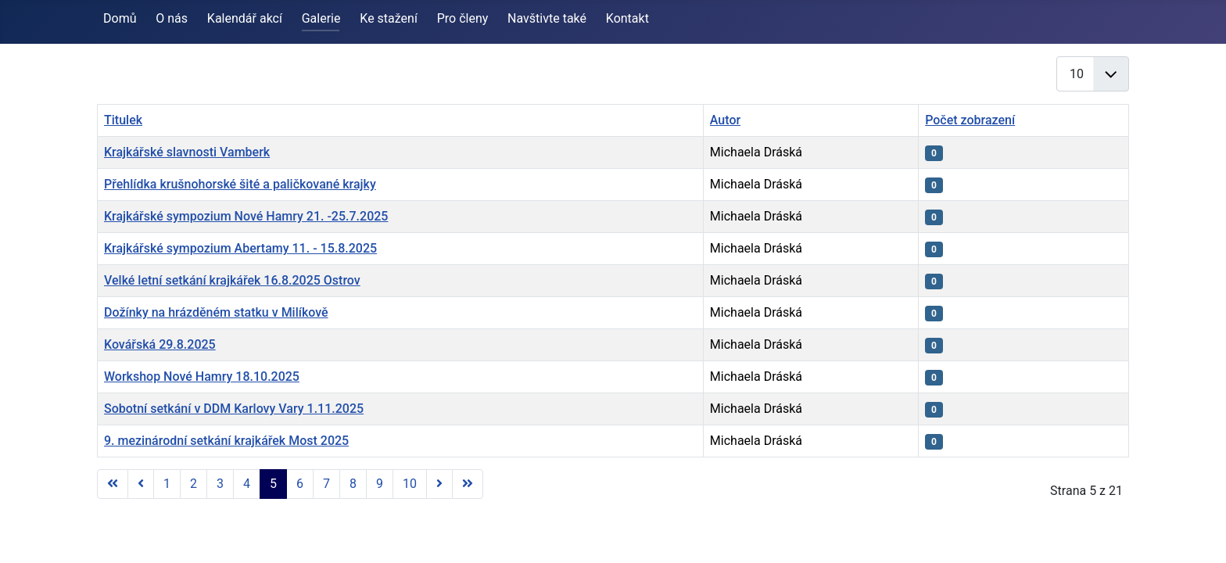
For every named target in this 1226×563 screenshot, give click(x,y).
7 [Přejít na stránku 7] (326, 483)
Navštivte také (546, 18)
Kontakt (627, 18)
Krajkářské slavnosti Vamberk (187, 152)
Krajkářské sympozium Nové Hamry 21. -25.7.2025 (246, 216)
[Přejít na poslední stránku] (467, 484)
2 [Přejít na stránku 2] (193, 483)
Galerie (321, 18)
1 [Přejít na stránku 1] (166, 483)
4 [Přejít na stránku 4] (246, 483)
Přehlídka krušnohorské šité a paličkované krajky (240, 184)
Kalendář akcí (244, 18)
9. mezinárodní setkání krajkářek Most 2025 (226, 440)
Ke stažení (389, 18)
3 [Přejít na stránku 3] (220, 483)
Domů (119, 18)
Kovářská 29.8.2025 (160, 344)
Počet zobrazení (970, 120)
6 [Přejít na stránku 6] (299, 483)
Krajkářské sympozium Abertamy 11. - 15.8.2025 (240, 248)
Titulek (123, 120)
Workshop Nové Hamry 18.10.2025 (201, 376)
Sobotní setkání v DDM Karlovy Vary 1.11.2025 (234, 408)
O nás (172, 18)
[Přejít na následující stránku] (439, 484)
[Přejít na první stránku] (112, 484)
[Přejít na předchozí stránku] (140, 484)
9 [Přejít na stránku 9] (379, 483)
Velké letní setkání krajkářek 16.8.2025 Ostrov (232, 280)
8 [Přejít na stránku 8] (353, 483)
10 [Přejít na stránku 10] (410, 483)
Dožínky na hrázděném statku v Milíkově (216, 312)
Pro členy (463, 18)
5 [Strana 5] (273, 483)
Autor (725, 120)
